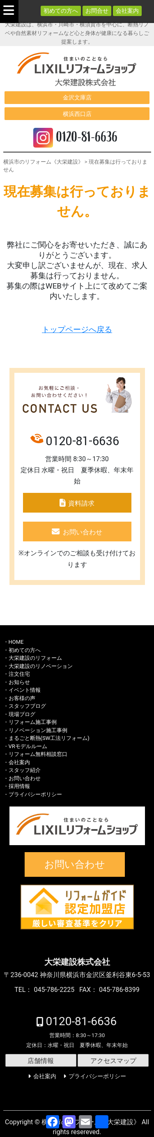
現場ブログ (22, 714)
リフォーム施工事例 (33, 722)
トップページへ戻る (77, 329)
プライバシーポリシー (35, 794)
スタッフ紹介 (25, 770)
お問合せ (96, 10)
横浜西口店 (77, 114)
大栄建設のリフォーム (35, 658)
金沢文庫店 (77, 97)
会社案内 (127, 10)
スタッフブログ (27, 706)
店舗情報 (41, 1061)
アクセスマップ (113, 1061)
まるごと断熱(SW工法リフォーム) (49, 738)
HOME (16, 642)
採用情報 (19, 786)
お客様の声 (22, 698)
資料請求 (81, 503)
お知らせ (19, 682)
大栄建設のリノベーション (41, 666)
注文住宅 (19, 674)
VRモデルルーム (28, 746)
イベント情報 (25, 690)
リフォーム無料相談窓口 (38, 754)
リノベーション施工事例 (38, 730)
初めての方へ (61, 10)
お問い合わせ (82, 532)
